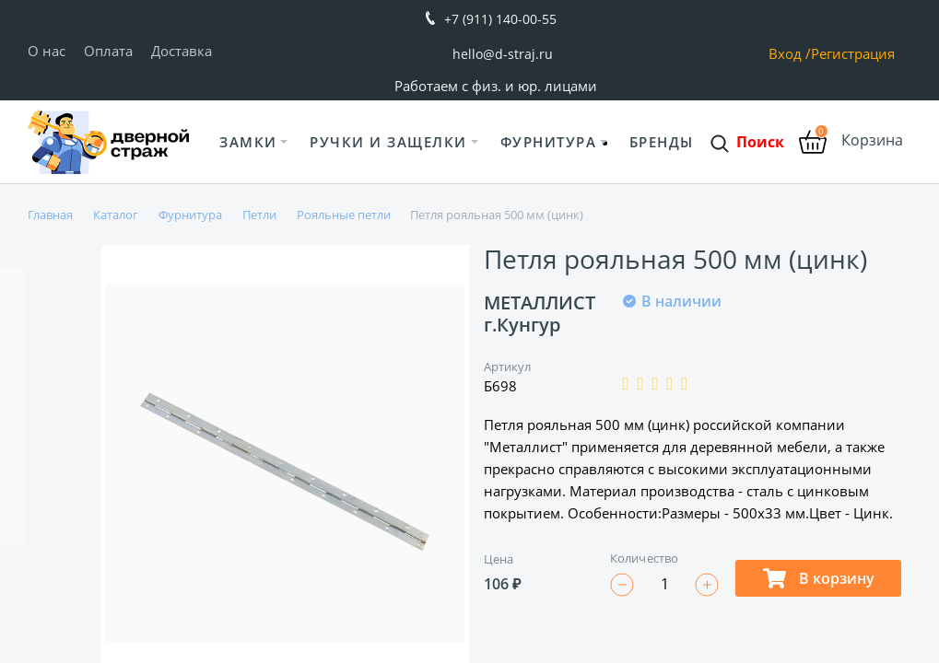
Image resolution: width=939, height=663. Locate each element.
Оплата (108, 50)
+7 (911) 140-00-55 (500, 19)
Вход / (790, 54)
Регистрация (853, 54)
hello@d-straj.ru (502, 54)
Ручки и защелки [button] (388, 142)
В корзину (818, 578)
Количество (644, 558)
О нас (46, 50)
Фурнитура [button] (548, 142)
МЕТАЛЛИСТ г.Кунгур (539, 313)
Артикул (508, 366)
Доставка (181, 50)
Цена (498, 558)
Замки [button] (248, 142)
